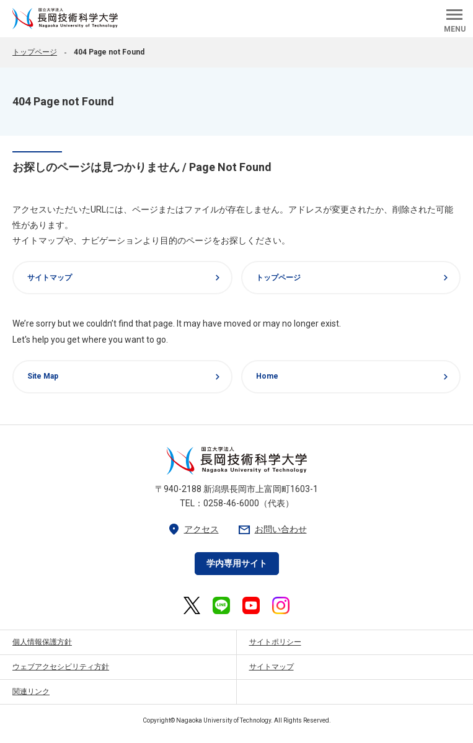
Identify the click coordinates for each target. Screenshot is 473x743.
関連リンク (31, 691)
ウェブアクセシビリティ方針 (60, 666)
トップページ (34, 52)
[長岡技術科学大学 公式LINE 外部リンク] (221, 605)
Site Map (125, 377)
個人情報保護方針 (42, 642)
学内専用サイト (236, 563)
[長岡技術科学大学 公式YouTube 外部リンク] (251, 605)
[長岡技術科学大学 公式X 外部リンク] (191, 605)
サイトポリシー (275, 642)
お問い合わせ (272, 529)
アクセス (193, 529)
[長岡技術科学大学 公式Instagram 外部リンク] (281, 605)
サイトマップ (125, 277)
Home (354, 377)
